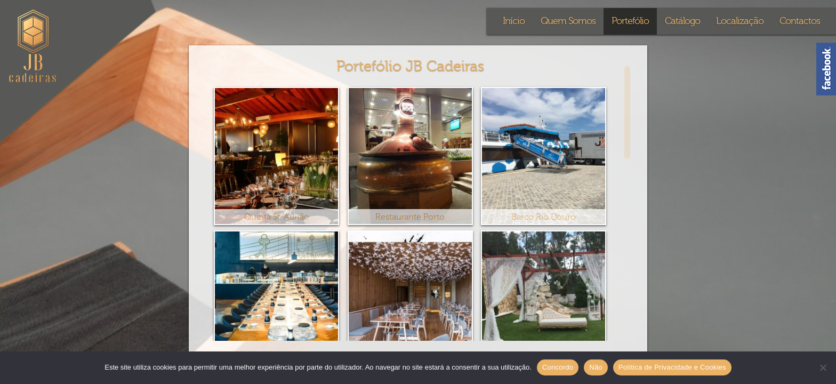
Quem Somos (568, 21)
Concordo (557, 367)
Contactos (799, 21)
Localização (739, 21)
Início (514, 21)
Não (595, 367)
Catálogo (682, 21)
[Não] (822, 367)
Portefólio (630, 21)
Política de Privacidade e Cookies (672, 367)
